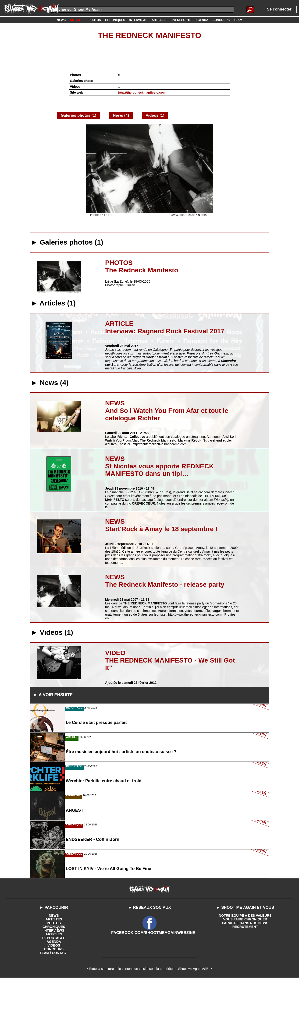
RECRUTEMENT (245, 975)
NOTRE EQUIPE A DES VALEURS (245, 964)
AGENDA (54, 990)
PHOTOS (54, 971)
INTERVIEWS (54, 979)
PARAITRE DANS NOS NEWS (245, 971)
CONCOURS (54, 997)
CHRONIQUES (54, 975)
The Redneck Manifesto (149, 35)
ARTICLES (54, 982)
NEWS (54, 964)
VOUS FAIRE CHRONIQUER (245, 967)
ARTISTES (54, 967)
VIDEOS (54, 994)
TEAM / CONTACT (54, 1001)
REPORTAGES (54, 986)
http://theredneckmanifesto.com (143, 92)
